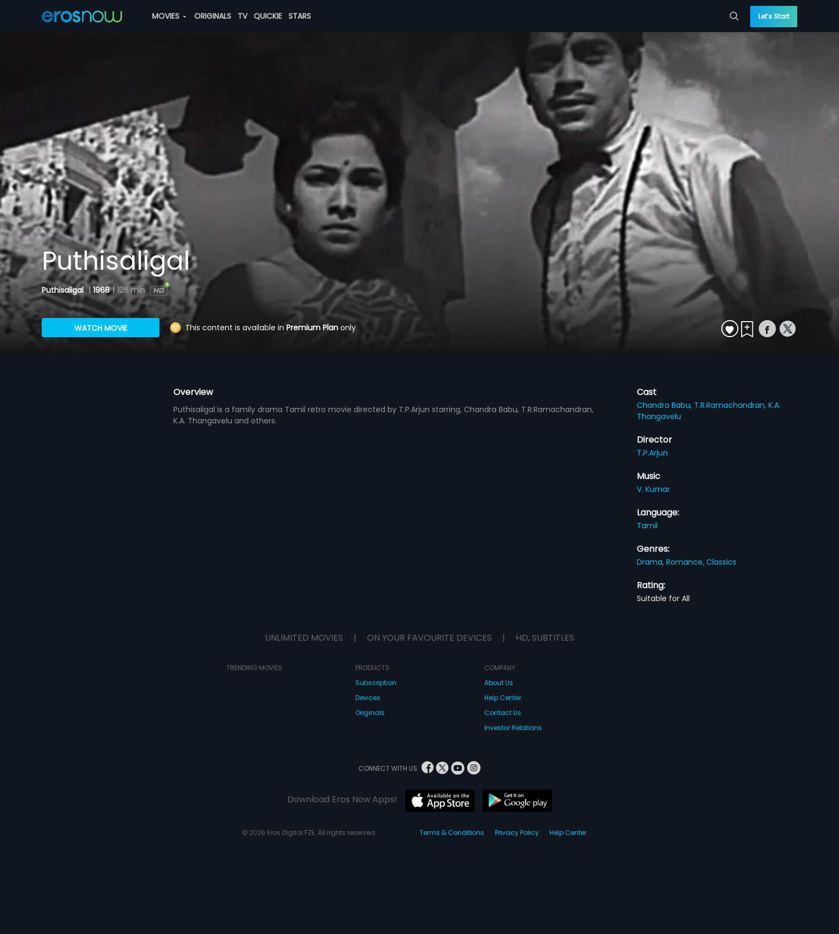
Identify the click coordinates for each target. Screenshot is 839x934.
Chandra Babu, (665, 405)
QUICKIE (268, 16)
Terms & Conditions (452, 832)
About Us (498, 682)
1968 (101, 290)
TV (242, 16)
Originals (370, 712)
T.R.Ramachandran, (731, 405)
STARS (299, 16)
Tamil (647, 525)
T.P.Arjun (652, 452)
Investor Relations (513, 727)
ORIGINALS (212, 16)
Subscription (375, 682)
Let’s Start (773, 16)
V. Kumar (653, 489)
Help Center (502, 697)
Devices (367, 697)
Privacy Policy (517, 832)
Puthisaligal (64, 290)
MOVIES (169, 16)
